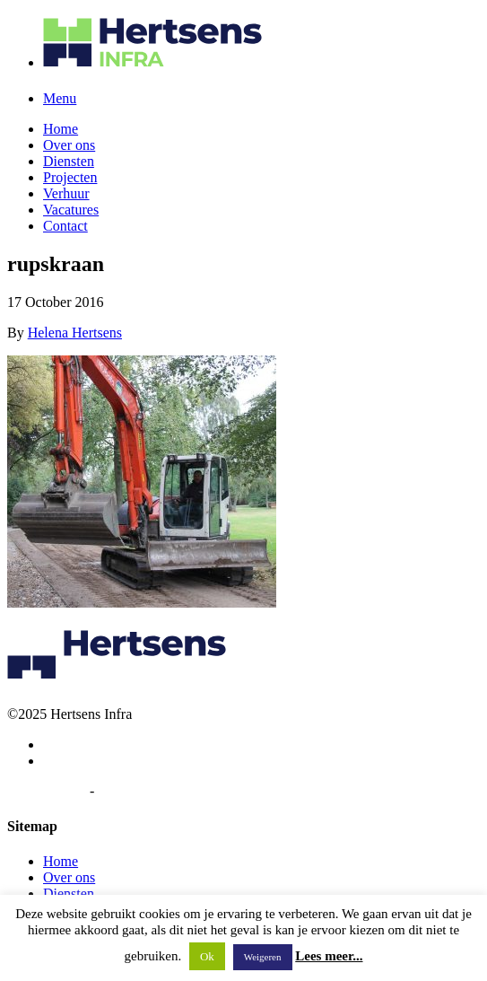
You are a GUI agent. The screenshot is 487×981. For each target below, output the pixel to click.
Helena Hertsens (75, 332)
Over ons (69, 145)
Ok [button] (207, 956)
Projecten (70, 177)
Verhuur (66, 193)
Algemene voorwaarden (165, 791)
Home (60, 128)
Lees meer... (328, 956)
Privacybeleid (46, 791)
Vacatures (71, 209)
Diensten (68, 161)
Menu (59, 98)
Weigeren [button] (263, 956)
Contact (65, 225)
